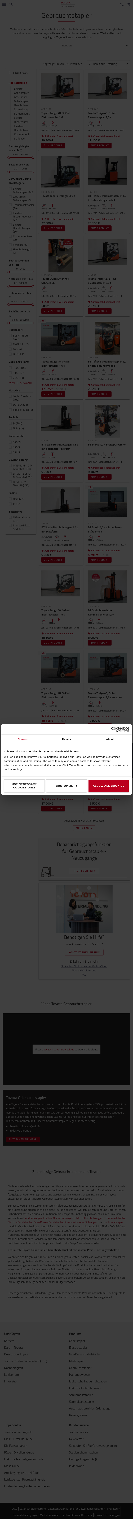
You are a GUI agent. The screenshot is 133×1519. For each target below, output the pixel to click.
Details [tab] (66, 739)
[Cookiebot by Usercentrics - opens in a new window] (114, 729)
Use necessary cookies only (24, 786)
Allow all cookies (108, 785)
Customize (66, 785)
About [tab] (110, 739)
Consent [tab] (23, 739)
